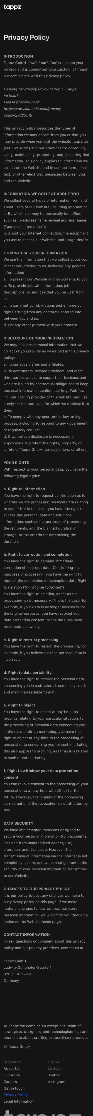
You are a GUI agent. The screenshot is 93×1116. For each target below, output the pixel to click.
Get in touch (14, 1088)
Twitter (54, 1075)
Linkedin (55, 1068)
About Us (12, 1068)
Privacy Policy (16, 1095)
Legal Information (18, 1101)
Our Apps (12, 1075)
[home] (44, 7)
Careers (10, 1082)
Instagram (56, 1082)
